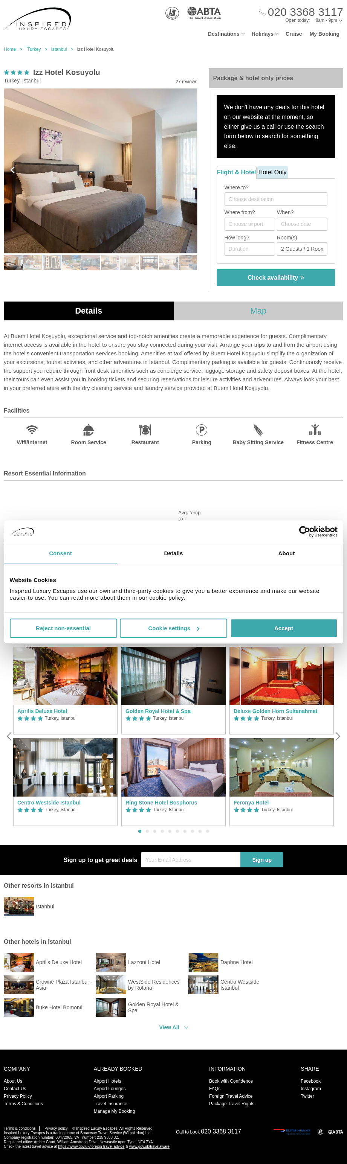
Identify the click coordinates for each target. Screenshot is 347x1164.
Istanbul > (64, 49)
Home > (15, 49)
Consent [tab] (60, 553)
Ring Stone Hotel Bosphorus (161, 803)
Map (258, 310)
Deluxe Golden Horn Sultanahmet (275, 711)
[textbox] (280, 199)
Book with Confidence (231, 1081)
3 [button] (155, 831)
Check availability (276, 277)
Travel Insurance (110, 1103)
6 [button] (177, 831)
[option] (65, 736)
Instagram (311, 1088)
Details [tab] (173, 553)
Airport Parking (109, 1096)
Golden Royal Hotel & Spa (158, 711)
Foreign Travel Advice (230, 1096)
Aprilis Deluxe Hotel (42, 711)
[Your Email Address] (190, 859)
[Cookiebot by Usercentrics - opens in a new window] (305, 531)
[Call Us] (301, 12)
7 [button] (185, 831)
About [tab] (286, 553)
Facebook (311, 1081)
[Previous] (10, 736)
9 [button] (200, 831)
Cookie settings (173, 628)
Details (88, 310)
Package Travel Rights (231, 1103)
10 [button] (207, 831)
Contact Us (15, 1088)
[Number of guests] (302, 249)
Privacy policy (55, 1128)
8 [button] (192, 831)
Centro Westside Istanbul (49, 803)
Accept (283, 628)
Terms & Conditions (23, 1103)
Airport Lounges (110, 1088)
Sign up (262, 860)
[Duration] (250, 249)
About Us (13, 1081)
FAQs (214, 1088)
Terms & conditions (19, 1128)
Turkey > (39, 49)
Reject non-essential (63, 628)
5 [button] (170, 831)
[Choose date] (302, 224)
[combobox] (276, 199)
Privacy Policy (18, 1096)
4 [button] (162, 831)
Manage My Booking (114, 1111)
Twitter (307, 1096)
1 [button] (140, 831)
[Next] (337, 736)
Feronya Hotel (251, 803)
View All (169, 1027)
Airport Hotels (107, 1081)
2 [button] (147, 831)
